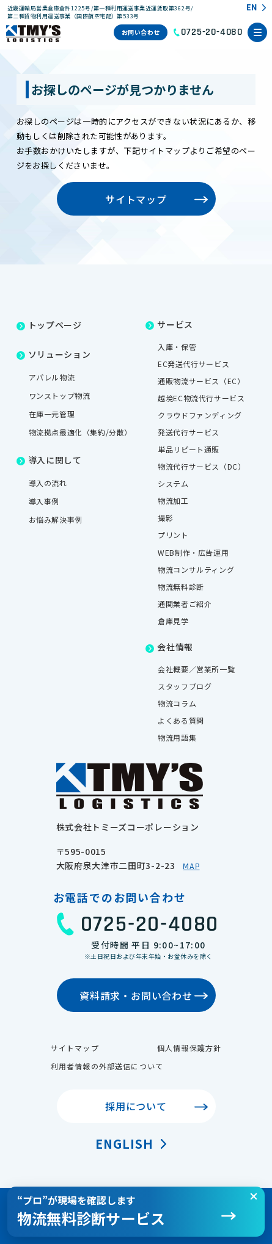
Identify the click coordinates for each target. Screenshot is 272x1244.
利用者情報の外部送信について (107, 1066)
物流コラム (177, 703)
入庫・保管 (177, 346)
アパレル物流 (52, 377)
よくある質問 (181, 720)
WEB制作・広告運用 (193, 552)
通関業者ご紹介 (184, 603)
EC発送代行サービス (193, 363)
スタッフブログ (184, 686)
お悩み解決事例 (56, 519)
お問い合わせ (141, 32)
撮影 (165, 517)
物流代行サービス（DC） (201, 466)
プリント (173, 534)
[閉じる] (254, 1196)
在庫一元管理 (52, 414)
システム (173, 483)
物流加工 (173, 500)
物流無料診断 (181, 586)
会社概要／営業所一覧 (196, 669)
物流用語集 (177, 737)
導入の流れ (48, 483)
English (124, 1143)
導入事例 (44, 501)
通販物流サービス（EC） (201, 381)
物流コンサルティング (196, 569)
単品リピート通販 (188, 449)
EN (251, 8)
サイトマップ (75, 1047)
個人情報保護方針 (189, 1047)
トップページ (55, 325)
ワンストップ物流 (59, 395)
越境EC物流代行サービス (201, 398)
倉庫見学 (173, 621)
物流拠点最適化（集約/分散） (80, 432)
